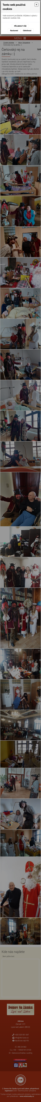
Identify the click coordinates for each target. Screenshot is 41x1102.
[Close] (36, 5)
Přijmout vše (20, 26)
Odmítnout (27, 30)
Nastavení (14, 30)
